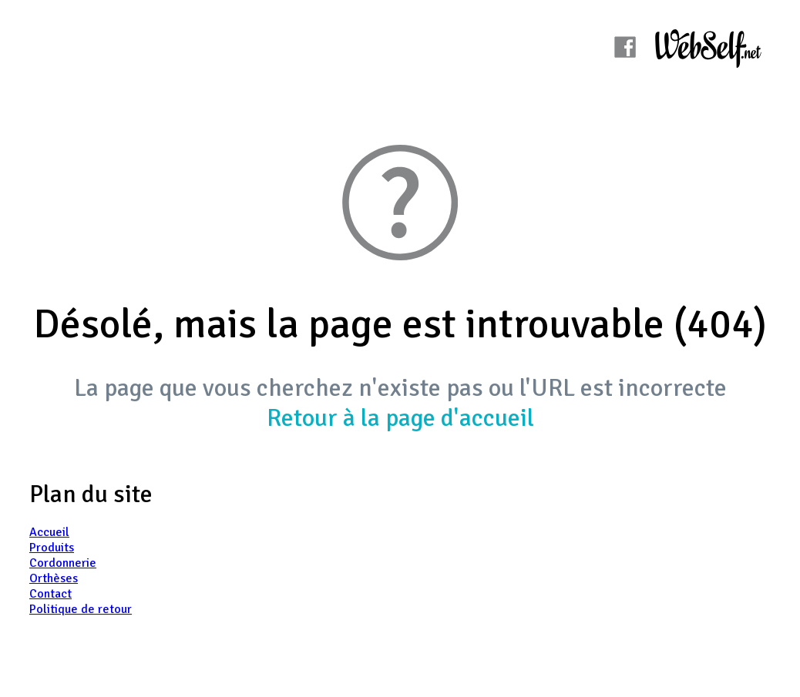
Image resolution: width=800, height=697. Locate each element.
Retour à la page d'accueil (400, 418)
